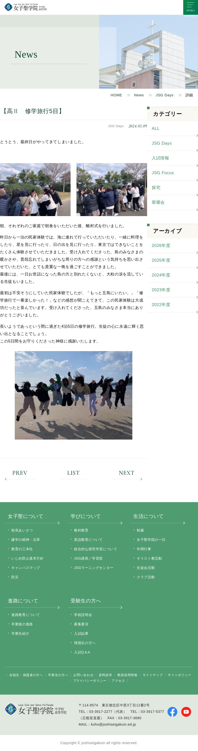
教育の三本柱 (22, 549)
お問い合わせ (83, 675)
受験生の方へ (86, 600)
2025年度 (161, 260)
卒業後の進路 (22, 624)
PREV (20, 473)
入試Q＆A (82, 652)
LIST (73, 473)
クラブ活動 (146, 577)
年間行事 (144, 549)
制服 (140, 530)
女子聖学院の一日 (151, 540)
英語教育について (88, 540)
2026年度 (161, 245)
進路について (23, 600)
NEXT (127, 473)
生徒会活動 (146, 568)
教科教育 (81, 530)
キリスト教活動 (149, 558)
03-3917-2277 (100, 712)
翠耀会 (158, 202)
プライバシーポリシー (90, 681)
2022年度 (161, 304)
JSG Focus (163, 173)
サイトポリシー (179, 675)
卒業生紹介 (20, 633)
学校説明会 (83, 615)
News (139, 95)
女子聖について (25, 516)
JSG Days (165, 95)
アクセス (118, 681)
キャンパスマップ (25, 568)
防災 (14, 577)
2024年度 (161, 275)
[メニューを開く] (190, 7)
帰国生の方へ (85, 643)
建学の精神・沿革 (25, 540)
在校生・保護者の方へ (26, 675)
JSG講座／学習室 (88, 558)
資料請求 (105, 675)
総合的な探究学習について (95, 549)
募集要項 (81, 624)
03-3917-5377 (152, 712)
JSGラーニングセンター (94, 568)
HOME (116, 95)
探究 (156, 187)
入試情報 (160, 158)
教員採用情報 (127, 675)
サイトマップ (153, 675)
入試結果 (81, 633)
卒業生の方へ (58, 675)
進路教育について (25, 615)
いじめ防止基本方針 (27, 558)
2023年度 (161, 290)
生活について (148, 516)
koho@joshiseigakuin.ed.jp (113, 724)
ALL (156, 128)
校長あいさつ (22, 530)
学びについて (86, 516)
